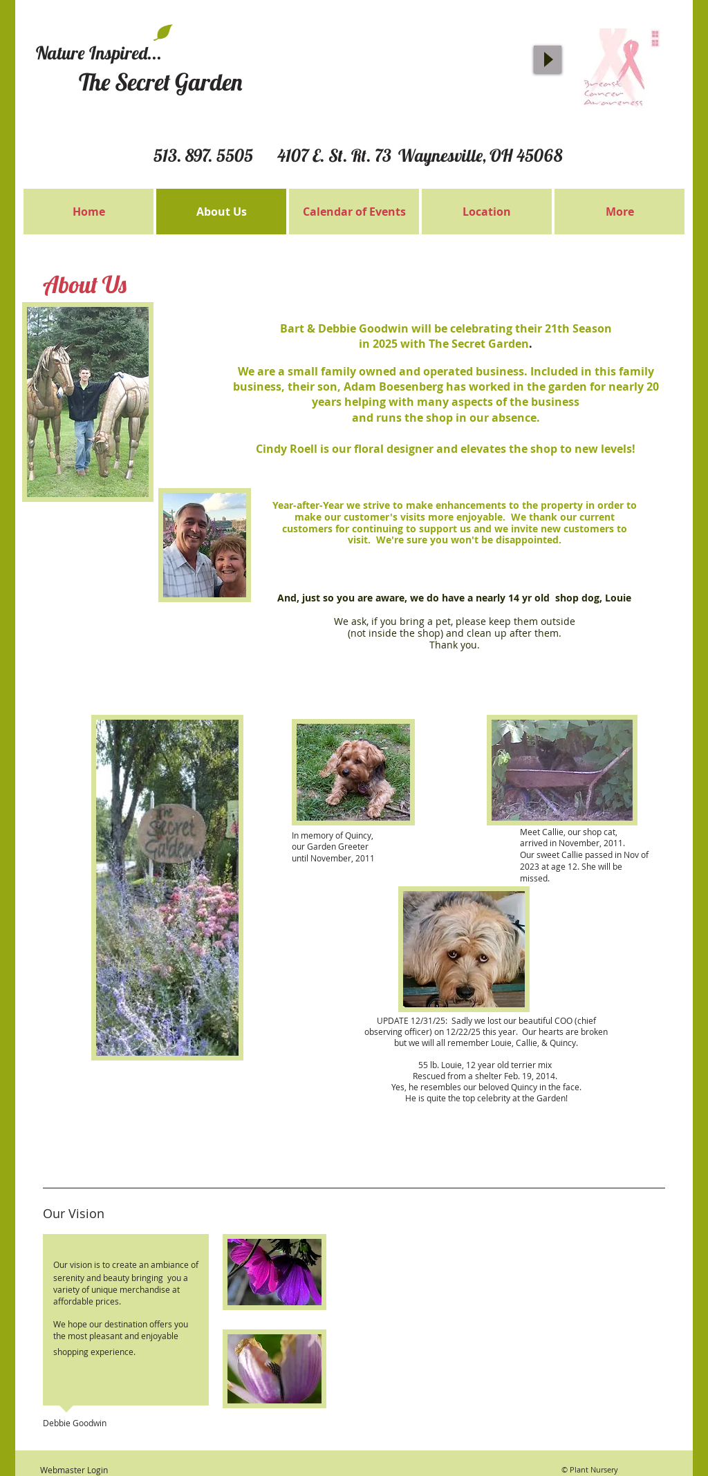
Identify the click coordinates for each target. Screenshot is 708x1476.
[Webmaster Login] (73, 1470)
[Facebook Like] (509, 21)
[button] (87, 402)
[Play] (547, 59)
